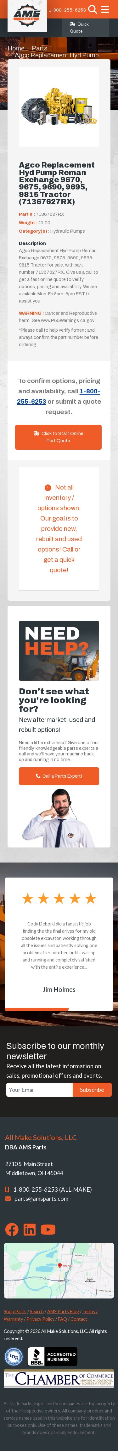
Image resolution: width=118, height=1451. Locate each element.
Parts (40, 48)
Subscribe (92, 1089)
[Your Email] (39, 1090)
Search (37, 1311)
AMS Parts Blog (63, 1311)
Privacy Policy (40, 1319)
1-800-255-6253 (67, 10)
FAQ (62, 1319)
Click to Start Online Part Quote (58, 437)
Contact (78, 1319)
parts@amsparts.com (41, 1198)
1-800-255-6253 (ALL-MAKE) (52, 1189)
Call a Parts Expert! (59, 776)
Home (16, 48)
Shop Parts (15, 1311)
